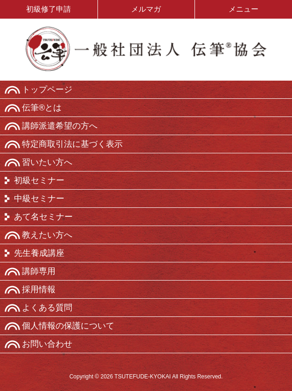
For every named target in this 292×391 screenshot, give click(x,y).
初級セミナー (39, 180)
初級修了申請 (48, 9)
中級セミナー (39, 198)
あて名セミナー (43, 216)
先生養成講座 (39, 253)
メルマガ (146, 9)
